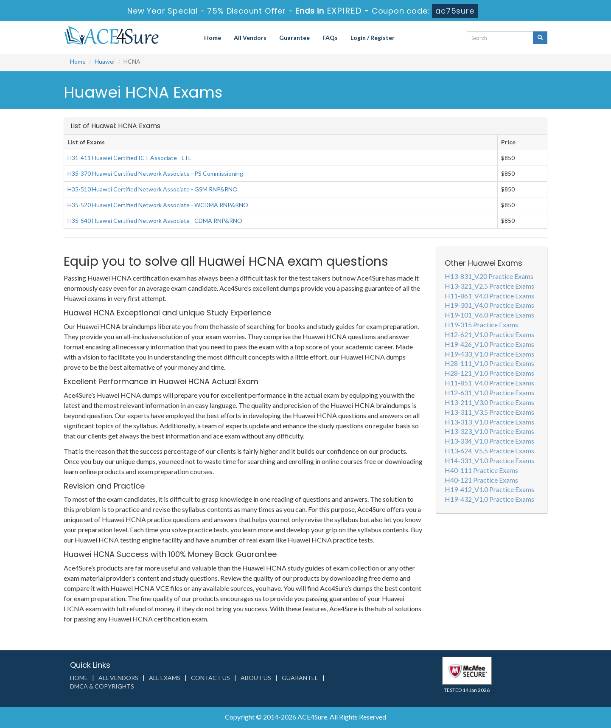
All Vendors (250, 37)
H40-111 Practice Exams (481, 470)
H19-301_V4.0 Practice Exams (489, 305)
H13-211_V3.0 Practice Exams (489, 402)
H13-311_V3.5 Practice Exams (489, 412)
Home (212, 37)
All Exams (164, 677)
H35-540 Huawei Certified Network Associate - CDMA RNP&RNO (154, 220)
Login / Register (372, 37)
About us (256, 677)
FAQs (330, 37)
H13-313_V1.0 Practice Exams (489, 422)
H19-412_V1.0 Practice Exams (489, 489)
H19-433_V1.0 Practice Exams (489, 354)
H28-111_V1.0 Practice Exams (489, 363)
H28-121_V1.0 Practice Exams (489, 373)
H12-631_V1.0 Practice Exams (489, 392)
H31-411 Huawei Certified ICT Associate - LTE (129, 157)
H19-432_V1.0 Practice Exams (489, 499)
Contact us (210, 677)
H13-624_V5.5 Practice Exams (489, 451)
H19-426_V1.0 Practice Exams (489, 344)
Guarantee (294, 37)
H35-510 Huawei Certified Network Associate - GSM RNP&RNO (152, 189)
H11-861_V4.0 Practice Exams (489, 296)
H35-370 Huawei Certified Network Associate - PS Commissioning (155, 173)
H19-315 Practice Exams (481, 324)
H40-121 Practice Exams (481, 480)
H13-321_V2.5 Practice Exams (489, 286)
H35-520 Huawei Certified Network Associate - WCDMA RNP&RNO (157, 204)
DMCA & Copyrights (102, 686)
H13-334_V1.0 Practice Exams (489, 441)
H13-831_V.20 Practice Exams (489, 276)
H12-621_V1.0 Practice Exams (489, 334)
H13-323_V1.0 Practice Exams (489, 431)
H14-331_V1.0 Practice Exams (489, 460)
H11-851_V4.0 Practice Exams (489, 383)
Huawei (105, 61)
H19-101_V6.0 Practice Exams (489, 315)
